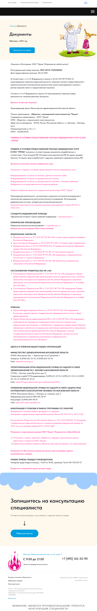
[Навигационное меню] (92, 11)
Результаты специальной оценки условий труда (31, 468)
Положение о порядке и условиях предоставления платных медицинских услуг (43, 170)
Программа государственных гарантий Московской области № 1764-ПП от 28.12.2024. (47, 414)
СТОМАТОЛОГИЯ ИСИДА (29, 3)
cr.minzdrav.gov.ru (53, 225)
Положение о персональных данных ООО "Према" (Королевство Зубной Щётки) (45, 432)
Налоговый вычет (14, 584)
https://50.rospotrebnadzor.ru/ (28, 402)
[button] (22, 50)
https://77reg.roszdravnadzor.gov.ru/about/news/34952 (38, 382)
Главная (13, 26)
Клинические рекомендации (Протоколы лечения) (32, 228)
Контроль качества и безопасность (20, 577)
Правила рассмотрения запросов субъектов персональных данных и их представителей (49, 444)
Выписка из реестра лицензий (24, 102)
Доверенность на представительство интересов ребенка (34, 184)
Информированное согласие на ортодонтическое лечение (35, 178)
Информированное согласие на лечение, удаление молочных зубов (39, 175)
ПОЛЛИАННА (47, 3)
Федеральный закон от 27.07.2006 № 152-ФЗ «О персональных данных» (43, 252)
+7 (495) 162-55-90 (75, 558)
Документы (12, 598)
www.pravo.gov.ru (65, 217)
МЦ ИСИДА (12, 3)
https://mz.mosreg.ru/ (24, 361)
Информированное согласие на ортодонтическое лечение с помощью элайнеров (44, 181)
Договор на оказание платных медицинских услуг (32, 164)
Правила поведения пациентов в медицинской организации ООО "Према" (42, 190)
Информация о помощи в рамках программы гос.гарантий (35, 411)
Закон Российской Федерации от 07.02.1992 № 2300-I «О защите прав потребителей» (49, 243)
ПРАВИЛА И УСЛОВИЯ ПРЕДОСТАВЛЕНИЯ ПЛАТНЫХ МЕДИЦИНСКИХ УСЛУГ (45, 138)
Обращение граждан (15, 581)
